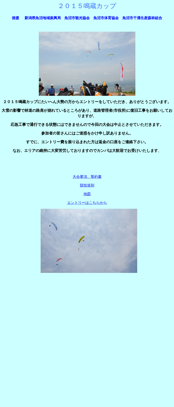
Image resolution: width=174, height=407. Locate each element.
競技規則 (87, 185)
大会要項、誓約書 (87, 177)
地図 (87, 194)
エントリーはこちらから (87, 203)
